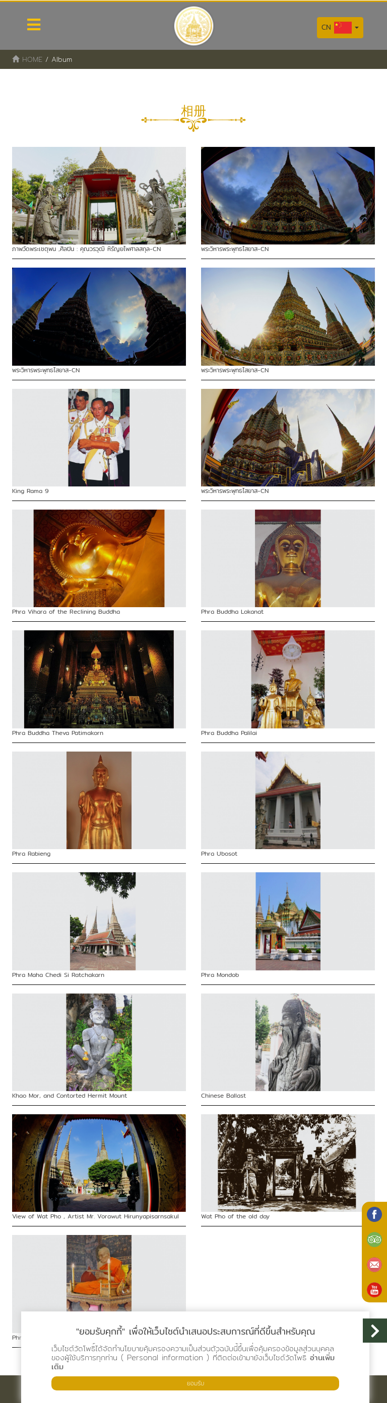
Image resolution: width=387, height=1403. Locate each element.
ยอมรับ (195, 1383)
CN (340, 28)
